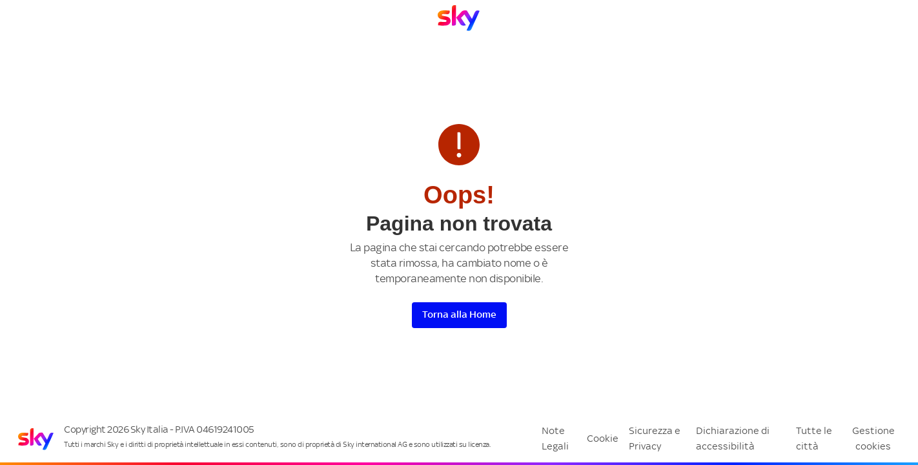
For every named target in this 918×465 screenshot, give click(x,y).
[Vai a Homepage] (459, 18)
